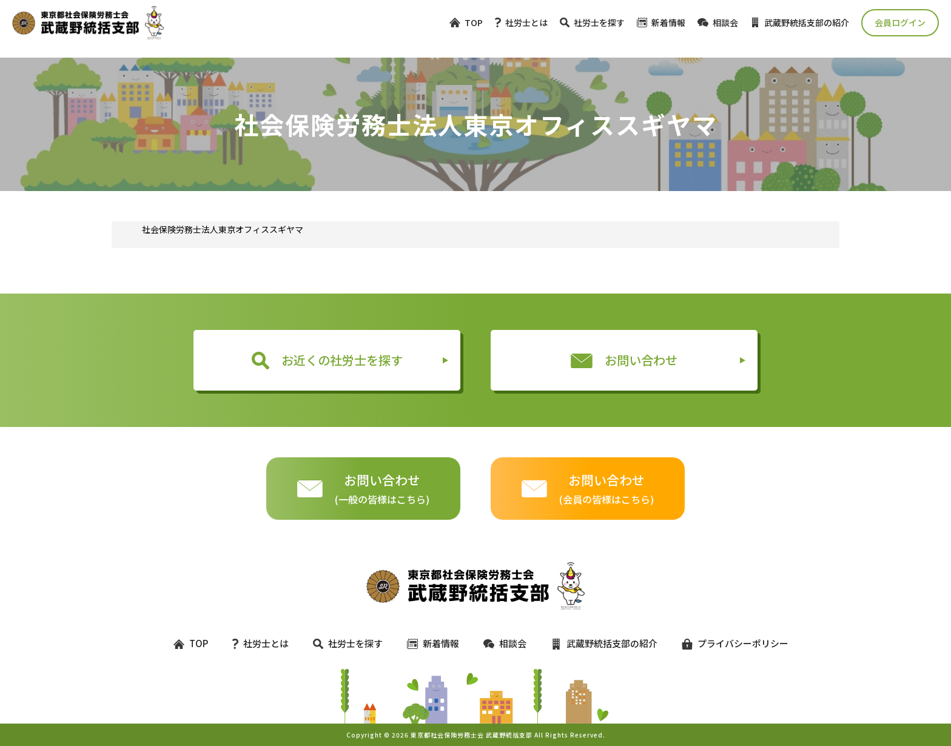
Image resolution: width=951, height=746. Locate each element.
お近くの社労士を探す (327, 360)
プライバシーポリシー (730, 643)
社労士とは (521, 22)
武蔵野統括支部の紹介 (799, 22)
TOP (466, 22)
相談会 (717, 22)
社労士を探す (592, 22)
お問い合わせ (624, 360)
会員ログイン (900, 22)
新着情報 (661, 22)
